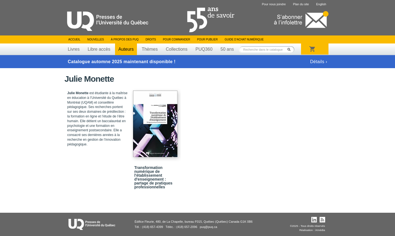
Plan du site (301, 4)
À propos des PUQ (125, 39)
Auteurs (126, 49)
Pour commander (176, 39)
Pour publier (207, 39)
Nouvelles (95, 39)
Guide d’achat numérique (244, 39)
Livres (74, 49)
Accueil (74, 39)
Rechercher (290, 49)
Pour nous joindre (274, 4)
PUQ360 (203, 49)
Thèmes (150, 49)
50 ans (227, 49)
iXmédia (320, 230)
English (321, 4)
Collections (176, 49)
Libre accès (99, 49)
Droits (151, 39)
